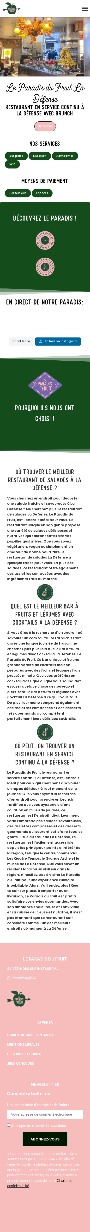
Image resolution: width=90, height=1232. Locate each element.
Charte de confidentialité (30, 1035)
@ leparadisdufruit (21, 977)
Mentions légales (23, 1044)
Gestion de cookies (24, 1054)
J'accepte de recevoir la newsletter (38, 1125)
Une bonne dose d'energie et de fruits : (38, 1105)
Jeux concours (20, 1063)
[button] (85, 8)
